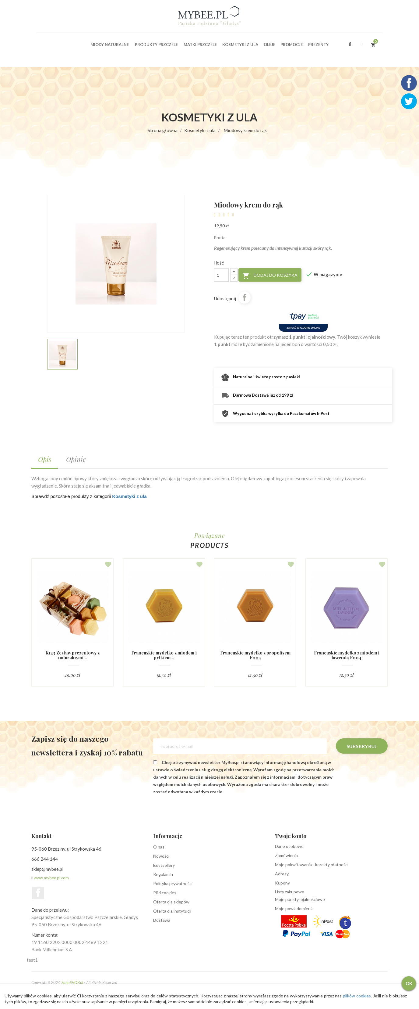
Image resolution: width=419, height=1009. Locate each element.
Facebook (38, 893)
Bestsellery (164, 865)
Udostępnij (244, 297)
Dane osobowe (289, 846)
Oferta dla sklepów (171, 902)
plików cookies (364, 995)
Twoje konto (290, 836)
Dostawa (161, 920)
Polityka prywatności (172, 883)
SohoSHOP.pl (72, 982)
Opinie (76, 459)
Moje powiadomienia (294, 908)
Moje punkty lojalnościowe (300, 899)
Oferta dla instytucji (172, 911)
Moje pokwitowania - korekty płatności (311, 864)
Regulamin (163, 874)
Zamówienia (286, 855)
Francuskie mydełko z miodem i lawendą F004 (346, 655)
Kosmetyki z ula (129, 496)
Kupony (282, 883)
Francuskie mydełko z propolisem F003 (255, 655)
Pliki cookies (164, 892)
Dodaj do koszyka (270, 275)
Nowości (161, 856)
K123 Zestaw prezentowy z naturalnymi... (72, 655)
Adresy (282, 874)
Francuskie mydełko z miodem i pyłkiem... (163, 655)
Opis (44, 459)
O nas (158, 847)
